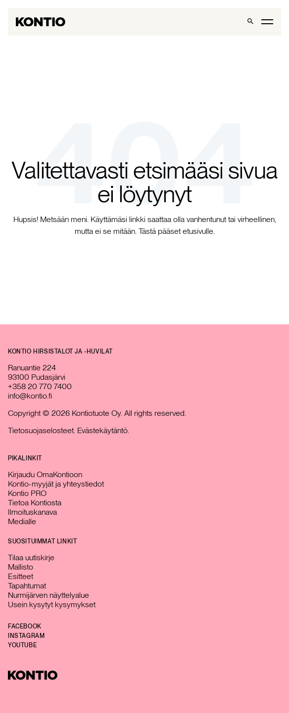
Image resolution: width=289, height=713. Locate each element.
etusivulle (198, 231)
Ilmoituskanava (32, 512)
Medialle (22, 521)
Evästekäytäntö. (103, 430)
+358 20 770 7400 (40, 386)
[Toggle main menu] (267, 21)
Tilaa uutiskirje (31, 557)
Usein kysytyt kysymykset (52, 604)
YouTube (22, 645)
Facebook (25, 626)
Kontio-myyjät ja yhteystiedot (56, 484)
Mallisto (20, 567)
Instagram (26, 635)
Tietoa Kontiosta (34, 502)
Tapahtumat (27, 585)
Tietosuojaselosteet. (41, 430)
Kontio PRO (27, 493)
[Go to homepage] (40, 22)
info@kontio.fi (30, 396)
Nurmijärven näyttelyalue (48, 595)
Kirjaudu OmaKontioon (45, 474)
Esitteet (20, 576)
